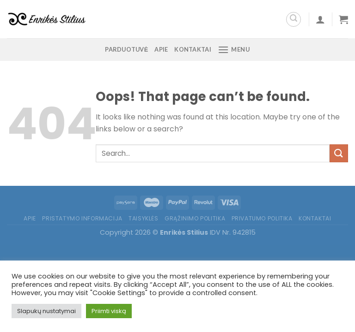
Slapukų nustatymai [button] (46, 311)
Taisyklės (144, 218)
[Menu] (234, 49)
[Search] (293, 19)
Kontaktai (192, 49)
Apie (161, 49)
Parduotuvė (126, 49)
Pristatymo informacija (82, 218)
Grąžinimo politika (195, 218)
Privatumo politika (262, 218)
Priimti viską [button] (109, 311)
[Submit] (339, 153)
